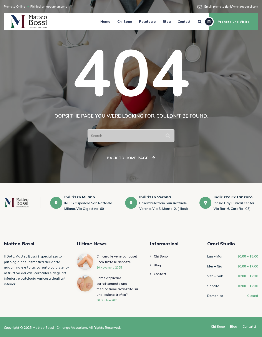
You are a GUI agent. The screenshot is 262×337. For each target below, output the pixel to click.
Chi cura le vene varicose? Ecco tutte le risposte (117, 259)
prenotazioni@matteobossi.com (235, 6)
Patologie (147, 21)
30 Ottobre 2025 (107, 300)
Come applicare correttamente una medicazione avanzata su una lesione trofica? (117, 286)
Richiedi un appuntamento (48, 6)
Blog (167, 21)
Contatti (184, 21)
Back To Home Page (127, 158)
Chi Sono (124, 21)
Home (105, 21)
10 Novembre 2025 (109, 267)
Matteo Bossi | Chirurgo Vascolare (60, 328)
